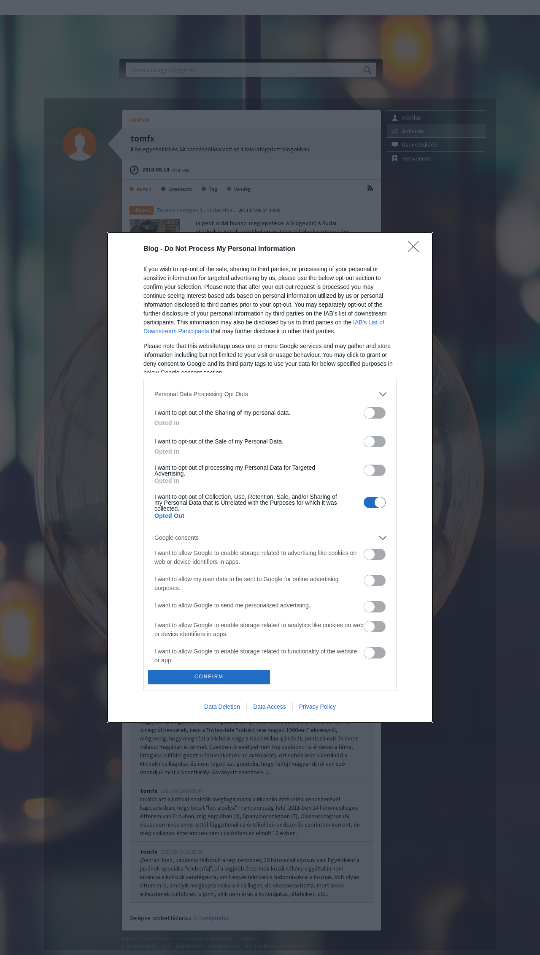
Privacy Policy (317, 706)
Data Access (269, 706)
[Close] (416, 249)
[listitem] (270, 394)
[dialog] (270, 477)
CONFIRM (209, 677)
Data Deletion (222, 706)
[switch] (375, 413)
